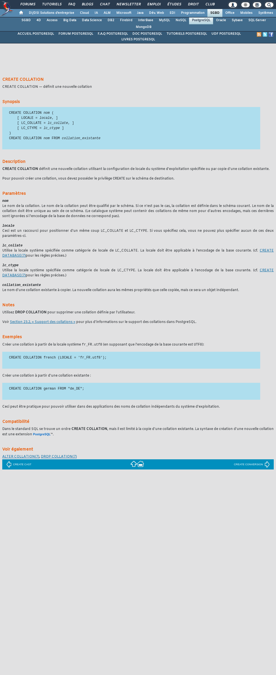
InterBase (145, 20)
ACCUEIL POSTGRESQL (35, 34)
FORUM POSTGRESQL (75, 34)
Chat (104, 4)
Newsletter (128, 4)
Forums (27, 4)
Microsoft (123, 13)
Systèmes (265, 13)
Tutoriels (51, 4)
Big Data (69, 20)
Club (210, 4)
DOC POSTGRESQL (147, 34)
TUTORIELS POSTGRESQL (187, 34)
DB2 (111, 20)
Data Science (92, 20)
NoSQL (181, 20)
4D (38, 20)
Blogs (87, 4)
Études (174, 4)
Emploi (153, 4)
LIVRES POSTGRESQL (138, 39)
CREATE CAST (18, 467)
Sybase (237, 20)
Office (230, 13)
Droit (193, 4)
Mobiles (246, 13)
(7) (20, 460)
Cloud (84, 13)
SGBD (215, 13)
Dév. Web (156, 13)
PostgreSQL (201, 20)
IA (96, 13)
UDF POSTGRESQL (226, 34)
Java (140, 13)
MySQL (164, 20)
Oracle (221, 20)
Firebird (126, 20)
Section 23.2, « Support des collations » (42, 325)
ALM (107, 13)
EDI (172, 13)
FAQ (71, 4)
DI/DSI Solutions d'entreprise (51, 13)
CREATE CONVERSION (252, 467)
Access (52, 20)
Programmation (193, 13)
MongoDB (144, 27)
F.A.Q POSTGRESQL (113, 34)
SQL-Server (257, 20)
